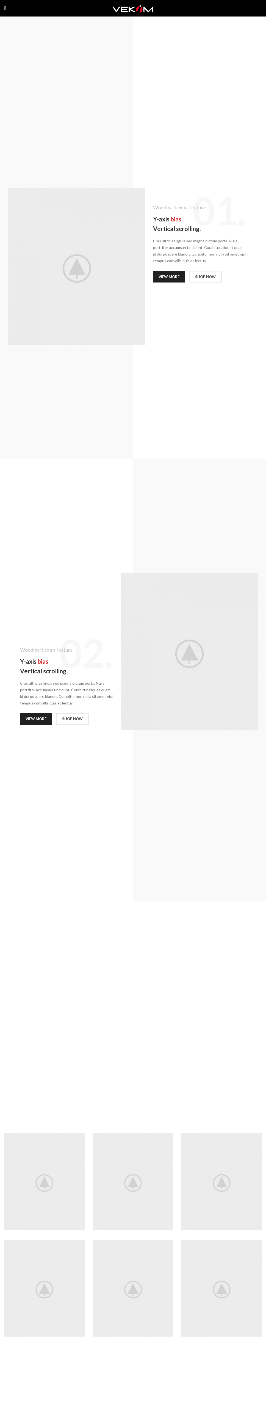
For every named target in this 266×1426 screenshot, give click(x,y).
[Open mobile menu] (5, 8)
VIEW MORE (169, 277)
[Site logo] (133, 8)
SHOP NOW (205, 277)
